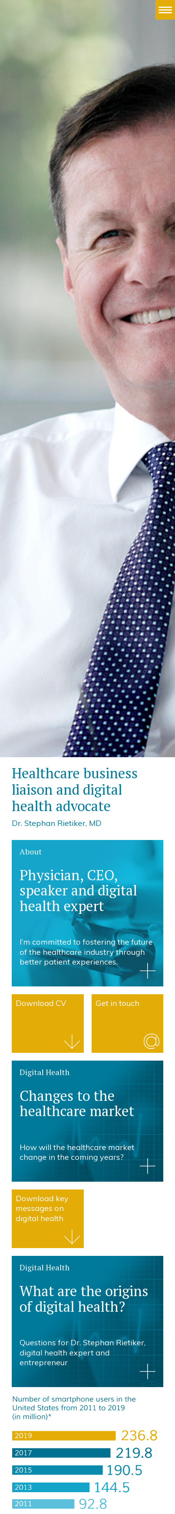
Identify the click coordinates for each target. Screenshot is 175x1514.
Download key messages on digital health (42, 1208)
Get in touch (117, 1003)
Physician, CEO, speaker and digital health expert (78, 890)
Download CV (41, 1003)
